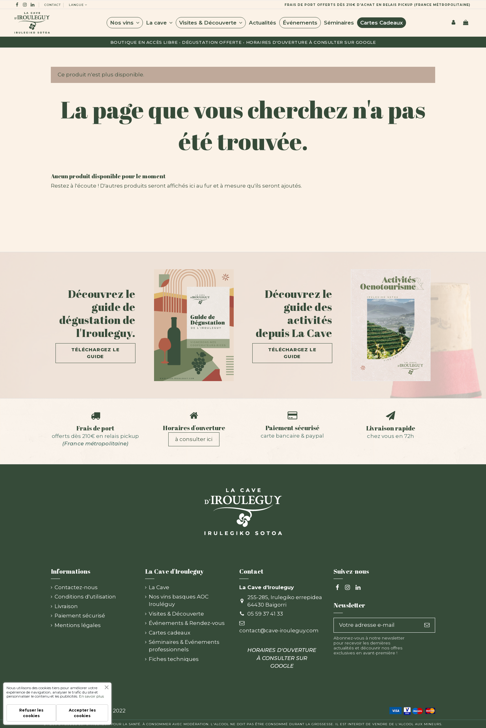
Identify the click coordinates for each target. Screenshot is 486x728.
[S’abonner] (427, 625)
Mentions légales (78, 625)
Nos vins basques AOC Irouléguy (179, 600)
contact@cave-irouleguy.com (279, 630)
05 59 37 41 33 (265, 614)
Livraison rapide (390, 428)
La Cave (159, 587)
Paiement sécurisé (292, 427)
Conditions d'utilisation (85, 597)
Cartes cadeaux (169, 633)
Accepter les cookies (82, 713)
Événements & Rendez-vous (187, 623)
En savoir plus (91, 696)
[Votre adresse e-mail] (376, 625)
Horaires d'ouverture (194, 427)
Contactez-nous (76, 587)
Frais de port (95, 428)
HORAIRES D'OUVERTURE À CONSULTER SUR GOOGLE (311, 42)
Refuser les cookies (31, 713)
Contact (52, 5)
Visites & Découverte (176, 614)
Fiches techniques (174, 659)
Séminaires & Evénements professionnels (184, 646)
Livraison (66, 606)
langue (78, 5)
